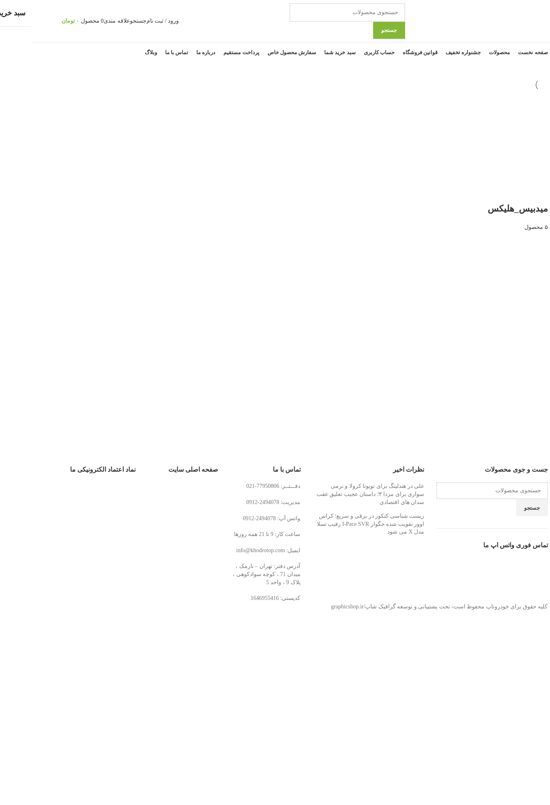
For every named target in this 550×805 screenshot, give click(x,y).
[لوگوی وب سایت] (465, 20)
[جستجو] (316, 12)
